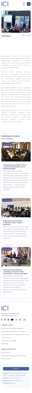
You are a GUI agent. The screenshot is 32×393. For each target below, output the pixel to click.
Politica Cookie (5, 359)
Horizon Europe (6, 337)
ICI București (12, 313)
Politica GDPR (5, 353)
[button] (29, 4)
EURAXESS (4, 344)
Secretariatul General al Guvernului (12, 328)
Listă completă (7, 138)
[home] (5, 3)
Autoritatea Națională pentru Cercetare (13, 331)
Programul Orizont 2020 (8, 340)
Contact (16, 369)
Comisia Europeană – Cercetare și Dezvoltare (15, 334)
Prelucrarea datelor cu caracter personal (13, 356)
